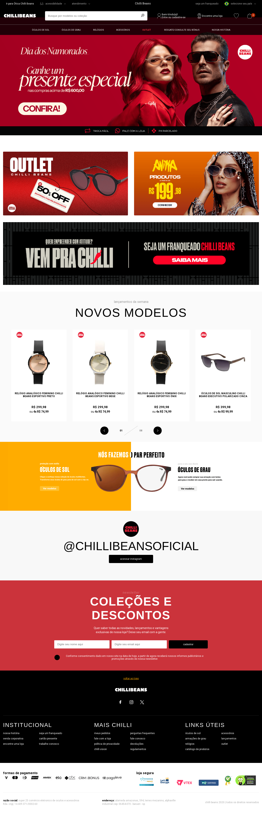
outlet (224, 743)
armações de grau (195, 738)
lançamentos (228, 738)
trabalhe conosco (49, 743)
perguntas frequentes (142, 733)
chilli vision (100, 749)
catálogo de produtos (197, 749)
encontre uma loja (13, 743)
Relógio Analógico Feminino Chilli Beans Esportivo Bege (100, 395)
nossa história (11, 733)
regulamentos (138, 749)
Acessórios (123, 30)
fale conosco (137, 738)
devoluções (136, 743)
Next (158, 431)
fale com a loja (102, 738)
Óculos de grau (71, 30)
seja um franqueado (206, 3)
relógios (189, 743)
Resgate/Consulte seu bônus (182, 30)
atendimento (79, 3)
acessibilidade (53, 3)
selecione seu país (238, 4)
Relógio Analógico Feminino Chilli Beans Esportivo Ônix (162, 395)
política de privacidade (107, 743)
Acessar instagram (131, 559)
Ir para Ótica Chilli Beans (20, 3)
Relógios (98, 30)
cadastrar (188, 644)
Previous (104, 431)
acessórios (227, 733)
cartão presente (48, 738)
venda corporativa (13, 738)
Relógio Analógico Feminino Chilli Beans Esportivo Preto (39, 395)
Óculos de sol (40, 30)
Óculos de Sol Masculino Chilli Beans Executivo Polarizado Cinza (223, 395)
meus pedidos (102, 733)
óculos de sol (193, 733)
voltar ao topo (131, 678)
